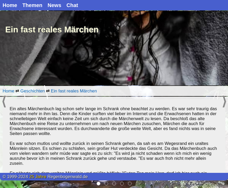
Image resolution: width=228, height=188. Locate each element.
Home (10, 5)
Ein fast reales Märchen (74, 91)
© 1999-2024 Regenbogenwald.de (45, 176)
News (54, 5)
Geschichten (32, 91)
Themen (32, 5)
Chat (72, 5)
